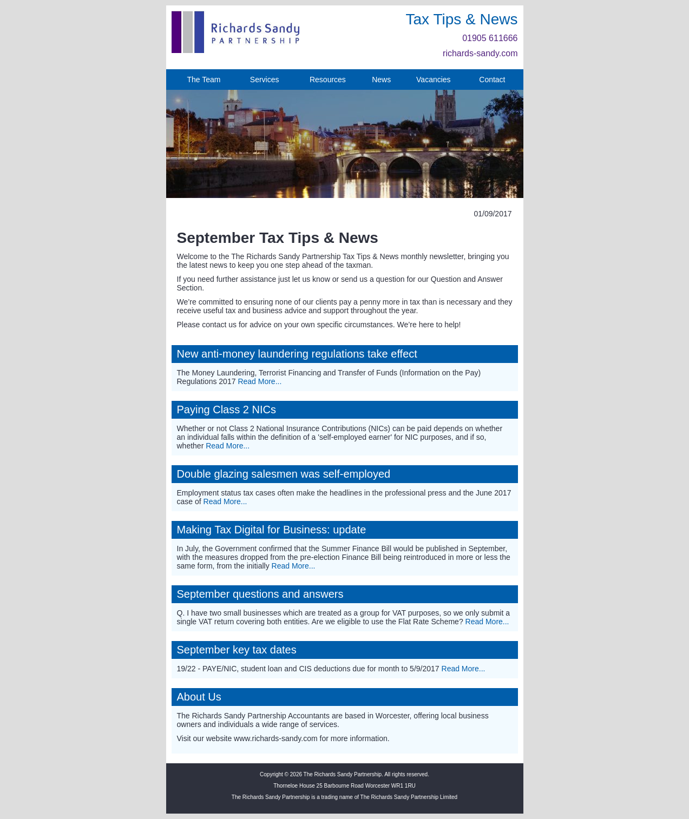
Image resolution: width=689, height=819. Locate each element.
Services (264, 79)
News (381, 79)
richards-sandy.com (480, 53)
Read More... (259, 381)
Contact (492, 79)
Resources (328, 79)
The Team (203, 79)
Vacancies (433, 79)
